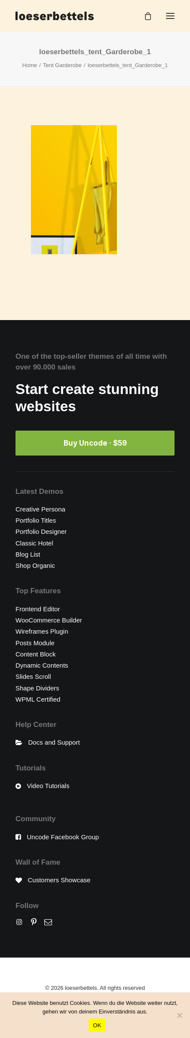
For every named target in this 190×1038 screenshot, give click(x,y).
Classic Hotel (34, 543)
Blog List (27, 554)
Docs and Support (54, 742)
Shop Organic (35, 565)
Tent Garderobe (62, 65)
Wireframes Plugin (41, 631)
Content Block (35, 654)
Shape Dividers (37, 688)
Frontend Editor (37, 609)
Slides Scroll (33, 676)
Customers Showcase (59, 880)
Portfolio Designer (41, 531)
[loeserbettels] (54, 16)
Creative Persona (40, 509)
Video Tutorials (48, 785)
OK (97, 1025)
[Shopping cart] (144, 16)
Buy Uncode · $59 (95, 443)
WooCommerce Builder (48, 620)
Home (29, 65)
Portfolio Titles (35, 520)
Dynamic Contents (41, 665)
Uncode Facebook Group (63, 837)
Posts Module (35, 643)
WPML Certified (37, 699)
